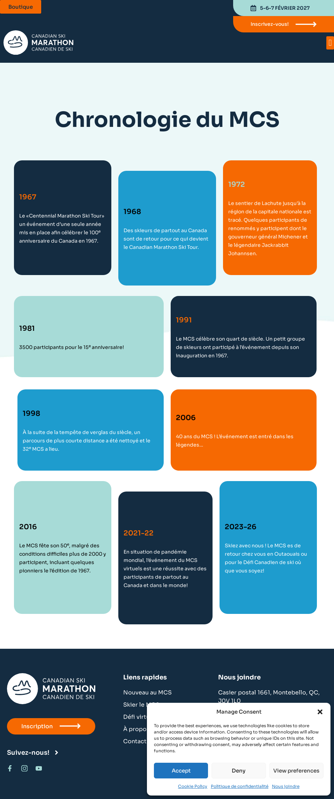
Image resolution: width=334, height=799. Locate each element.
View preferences (296, 770)
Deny (238, 770)
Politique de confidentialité (239, 786)
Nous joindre (285, 786)
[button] (320, 711)
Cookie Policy (192, 786)
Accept (181, 770)
